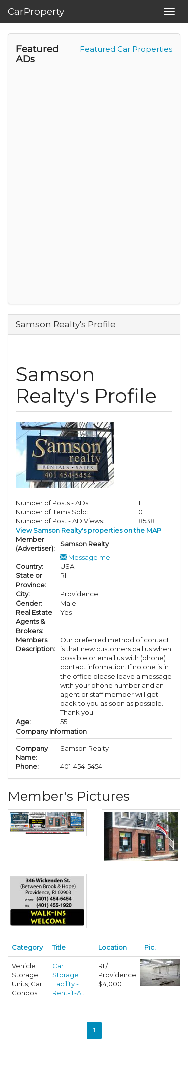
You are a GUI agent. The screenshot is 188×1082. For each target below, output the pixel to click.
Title (59, 947)
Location (112, 947)
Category (27, 947)
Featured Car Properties (126, 49)
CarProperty (36, 11)
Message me (85, 557)
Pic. (150, 947)
